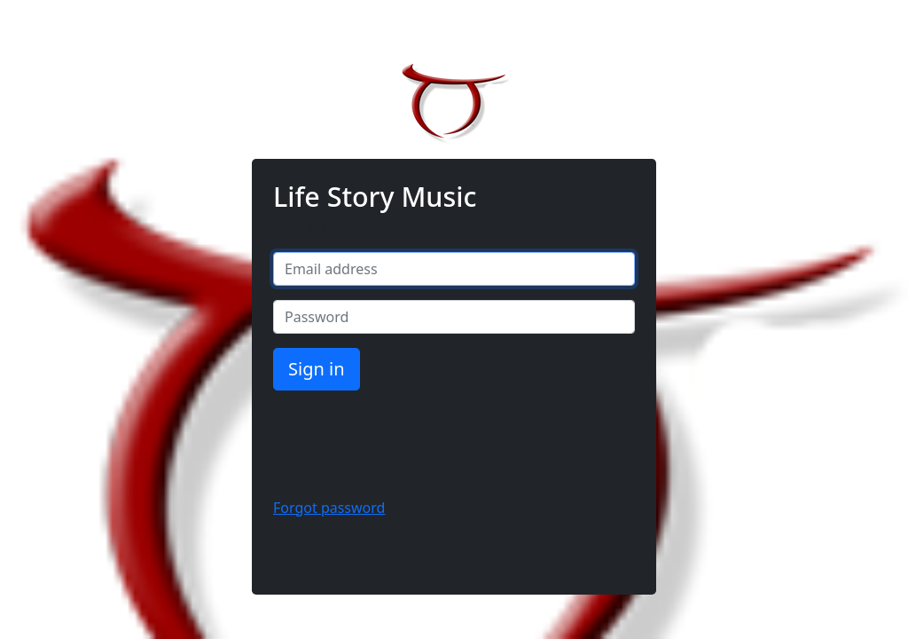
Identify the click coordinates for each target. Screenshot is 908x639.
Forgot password (329, 507)
